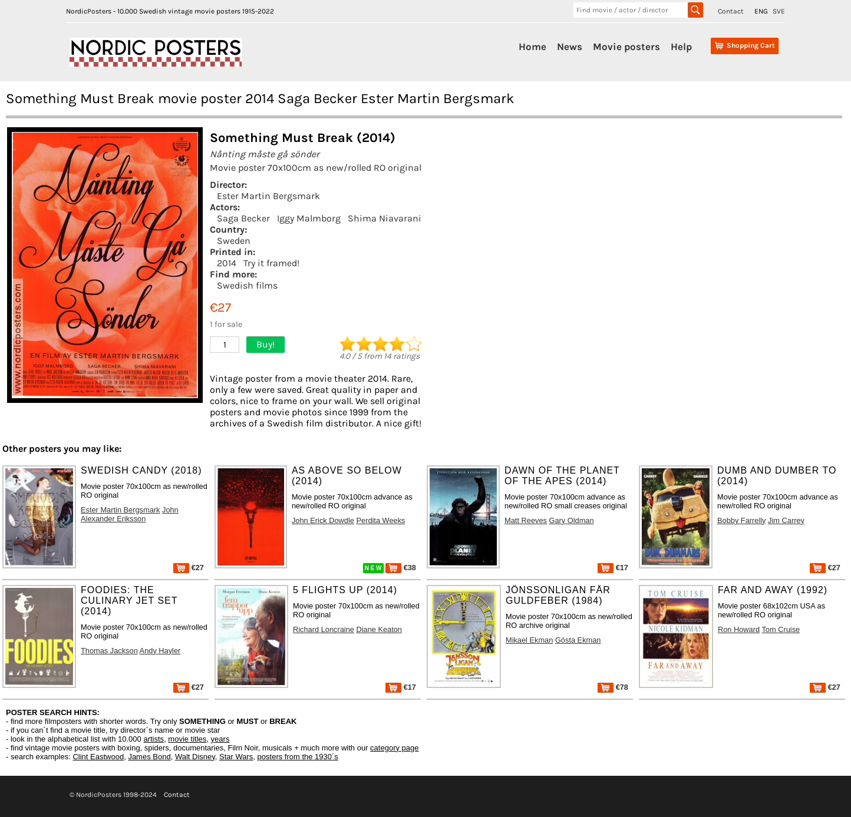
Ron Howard (739, 629)
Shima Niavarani (384, 218)
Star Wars (236, 756)
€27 (188, 567)
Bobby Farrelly (741, 520)
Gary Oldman (571, 520)
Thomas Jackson (109, 650)
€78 (613, 687)
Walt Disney (195, 756)
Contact (731, 11)
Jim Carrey (786, 520)
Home (532, 46)
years (220, 739)
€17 (613, 567)
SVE (779, 11)
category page (394, 747)
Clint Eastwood (98, 756)
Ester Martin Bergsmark (268, 195)
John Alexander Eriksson (130, 514)
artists (153, 739)
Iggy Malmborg (309, 218)
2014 (226, 263)
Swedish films (247, 285)
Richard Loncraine (323, 629)
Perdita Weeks (380, 520)
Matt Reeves (525, 520)
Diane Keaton (379, 629)
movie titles (187, 739)
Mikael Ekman (529, 640)
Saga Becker (243, 218)
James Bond (149, 756)
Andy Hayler (160, 650)
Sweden (233, 240)
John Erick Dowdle (323, 520)
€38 (400, 567)
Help (681, 46)
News (569, 46)
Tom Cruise (780, 629)
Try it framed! (271, 263)
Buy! (265, 344)
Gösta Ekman (578, 640)
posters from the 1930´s (298, 756)
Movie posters (626, 46)
